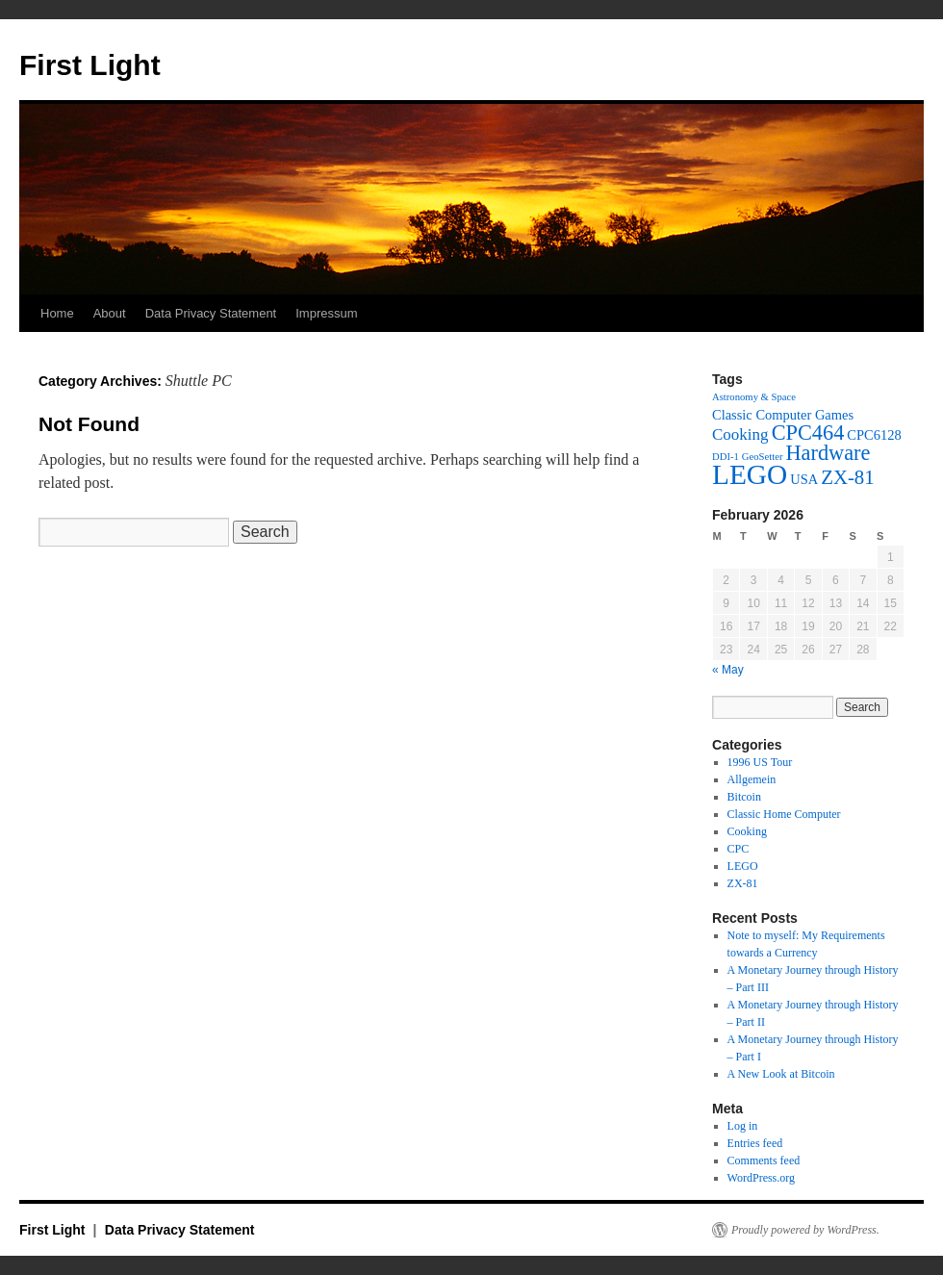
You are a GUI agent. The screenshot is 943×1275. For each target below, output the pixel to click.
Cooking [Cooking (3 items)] (740, 434)
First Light (90, 65)
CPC (738, 848)
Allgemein (752, 779)
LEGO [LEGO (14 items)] (749, 474)
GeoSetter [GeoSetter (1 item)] (762, 456)
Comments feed (764, 1160)
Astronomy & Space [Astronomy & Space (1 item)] (754, 397)
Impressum (326, 313)
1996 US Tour (760, 762)
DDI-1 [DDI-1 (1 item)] (725, 456)
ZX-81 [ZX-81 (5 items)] (848, 477)
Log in (742, 1126)
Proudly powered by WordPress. (805, 1230)
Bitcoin (744, 796)
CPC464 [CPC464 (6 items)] (808, 433)
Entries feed (755, 1143)
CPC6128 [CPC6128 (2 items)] (874, 435)
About (109, 313)
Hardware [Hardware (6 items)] (827, 453)
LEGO (742, 866)
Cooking (747, 831)
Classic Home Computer (784, 814)
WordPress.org (761, 1178)
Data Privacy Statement (211, 313)
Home (57, 313)
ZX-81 (742, 883)
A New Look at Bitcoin (781, 1074)
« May (728, 669)
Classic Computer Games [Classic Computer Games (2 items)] (783, 414)
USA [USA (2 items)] (804, 479)
